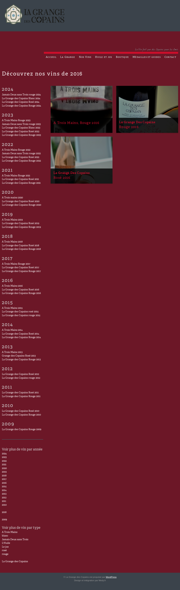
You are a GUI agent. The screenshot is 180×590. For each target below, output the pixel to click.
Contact (170, 57)
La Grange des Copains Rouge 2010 (21, 414)
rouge (5, 554)
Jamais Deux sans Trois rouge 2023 (21, 124)
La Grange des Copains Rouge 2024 (21, 105)
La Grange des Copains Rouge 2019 (21, 227)
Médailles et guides (147, 57)
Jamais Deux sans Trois (15, 539)
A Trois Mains (9, 532)
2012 (4, 497)
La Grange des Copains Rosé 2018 (20, 245)
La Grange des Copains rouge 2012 (21, 378)
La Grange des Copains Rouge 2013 (21, 359)
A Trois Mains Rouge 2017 (16, 264)
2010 (4, 505)
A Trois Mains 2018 (12, 241)
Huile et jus (103, 57)
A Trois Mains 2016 (12, 286)
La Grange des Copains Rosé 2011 (20, 392)
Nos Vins (85, 57)
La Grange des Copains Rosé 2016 (20, 289)
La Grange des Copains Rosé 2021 (20, 179)
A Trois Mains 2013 (12, 352)
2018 (4, 475)
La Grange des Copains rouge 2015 (21, 315)
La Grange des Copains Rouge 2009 (21, 429)
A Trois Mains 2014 (12, 330)
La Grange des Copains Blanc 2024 (21, 98)
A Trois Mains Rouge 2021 (16, 175)
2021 (4, 464)
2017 (4, 479)
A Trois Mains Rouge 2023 (16, 120)
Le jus (5, 546)
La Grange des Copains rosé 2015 (20, 311)
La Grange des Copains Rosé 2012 (20, 374)
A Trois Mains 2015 (12, 308)
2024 (4, 453)
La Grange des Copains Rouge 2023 (21, 135)
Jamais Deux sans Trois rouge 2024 (21, 94)
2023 (4, 457)
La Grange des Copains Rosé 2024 (20, 102)
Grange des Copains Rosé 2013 (19, 355)
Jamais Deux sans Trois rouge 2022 (21, 153)
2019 (4, 472)
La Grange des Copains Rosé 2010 (20, 411)
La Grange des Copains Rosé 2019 (20, 223)
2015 (4, 486)
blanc (5, 535)
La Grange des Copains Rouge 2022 (21, 160)
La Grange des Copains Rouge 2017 (21, 271)
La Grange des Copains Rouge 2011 (21, 396)
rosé (4, 550)
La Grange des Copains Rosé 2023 (20, 131)
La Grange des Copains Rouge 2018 (21, 249)
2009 (4, 519)
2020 (4, 468)
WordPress (111, 577)
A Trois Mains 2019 (12, 219)
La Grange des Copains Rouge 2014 (21, 337)
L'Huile (6, 543)
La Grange (67, 57)
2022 (4, 461)
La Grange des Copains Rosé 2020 (20, 201)
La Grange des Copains (15, 561)
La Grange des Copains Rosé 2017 (20, 267)
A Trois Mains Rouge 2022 (16, 150)
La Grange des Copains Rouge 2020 (21, 205)
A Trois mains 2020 (12, 197)
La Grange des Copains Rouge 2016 (21, 293)
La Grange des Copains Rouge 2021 (21, 183)
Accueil (51, 57)
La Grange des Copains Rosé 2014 (20, 333)
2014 (4, 490)
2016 (4, 483)
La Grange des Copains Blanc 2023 (21, 127)
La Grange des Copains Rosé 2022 (20, 157)
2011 (4, 501)
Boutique (122, 57)
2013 (4, 494)
